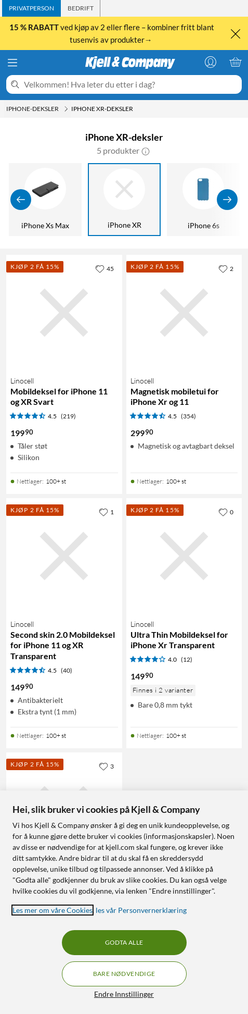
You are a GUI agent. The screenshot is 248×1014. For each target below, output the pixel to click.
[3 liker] (106, 766)
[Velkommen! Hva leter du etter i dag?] (131, 84)
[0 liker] (225, 511)
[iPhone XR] (124, 199)
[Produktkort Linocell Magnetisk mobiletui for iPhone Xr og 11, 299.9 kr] (184, 313)
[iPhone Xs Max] (45, 200)
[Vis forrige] (20, 199)
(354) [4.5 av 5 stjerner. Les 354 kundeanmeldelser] (188, 416)
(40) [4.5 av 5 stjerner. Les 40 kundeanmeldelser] (66, 670)
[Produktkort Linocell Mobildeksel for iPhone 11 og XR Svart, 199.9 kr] (64, 313)
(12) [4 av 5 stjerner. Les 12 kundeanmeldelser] (186, 659)
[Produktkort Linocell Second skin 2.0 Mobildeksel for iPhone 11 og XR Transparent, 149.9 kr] (64, 556)
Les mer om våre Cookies (52, 910)
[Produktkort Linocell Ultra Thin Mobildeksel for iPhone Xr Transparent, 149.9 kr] (184, 556)
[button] (145, 150)
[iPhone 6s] (203, 200)
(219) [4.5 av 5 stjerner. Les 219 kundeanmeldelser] (68, 416)
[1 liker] (106, 511)
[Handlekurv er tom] (235, 62)
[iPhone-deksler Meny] (66, 109)
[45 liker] (104, 268)
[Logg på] (210, 62)
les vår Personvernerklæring (141, 910)
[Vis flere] (227, 199)
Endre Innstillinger (124, 994)
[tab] (31, 8)
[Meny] (12, 62)
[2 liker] (225, 268)
